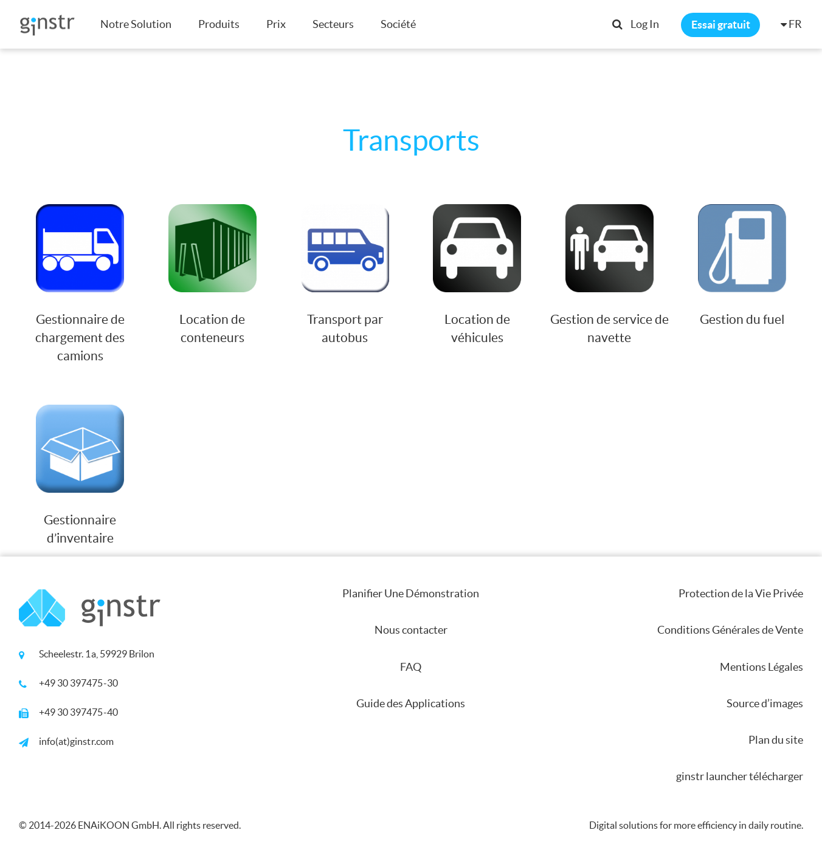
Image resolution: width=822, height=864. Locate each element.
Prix (276, 24)
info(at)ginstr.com (76, 741)
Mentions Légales (761, 666)
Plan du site (775, 739)
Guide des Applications (410, 703)
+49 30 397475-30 (78, 682)
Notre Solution (135, 24)
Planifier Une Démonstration (410, 593)
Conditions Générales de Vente (730, 629)
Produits (219, 24)
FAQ (410, 666)
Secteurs (333, 24)
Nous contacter (411, 629)
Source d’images (765, 703)
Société (398, 24)
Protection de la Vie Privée (741, 593)
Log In (644, 24)
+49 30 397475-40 (78, 712)
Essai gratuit (720, 24)
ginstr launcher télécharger (739, 776)
